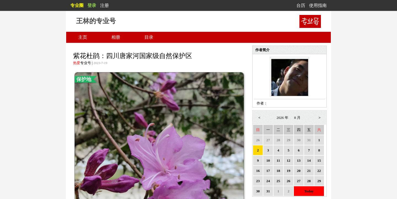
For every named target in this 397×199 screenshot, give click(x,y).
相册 (115, 37)
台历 (300, 5)
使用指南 (318, 5)
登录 (91, 5)
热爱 (76, 63)
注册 (104, 5)
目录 (148, 37)
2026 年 (282, 118)
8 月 (297, 118)
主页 (82, 37)
